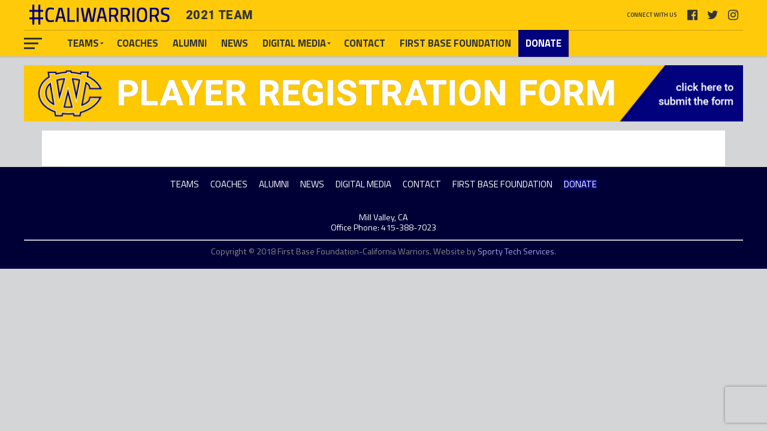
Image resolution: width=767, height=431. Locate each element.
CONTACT (364, 42)
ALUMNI (190, 42)
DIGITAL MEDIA (294, 42)
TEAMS (83, 42)
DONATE (543, 42)
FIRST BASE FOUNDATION (455, 42)
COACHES (137, 42)
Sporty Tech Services (516, 251)
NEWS (234, 42)
